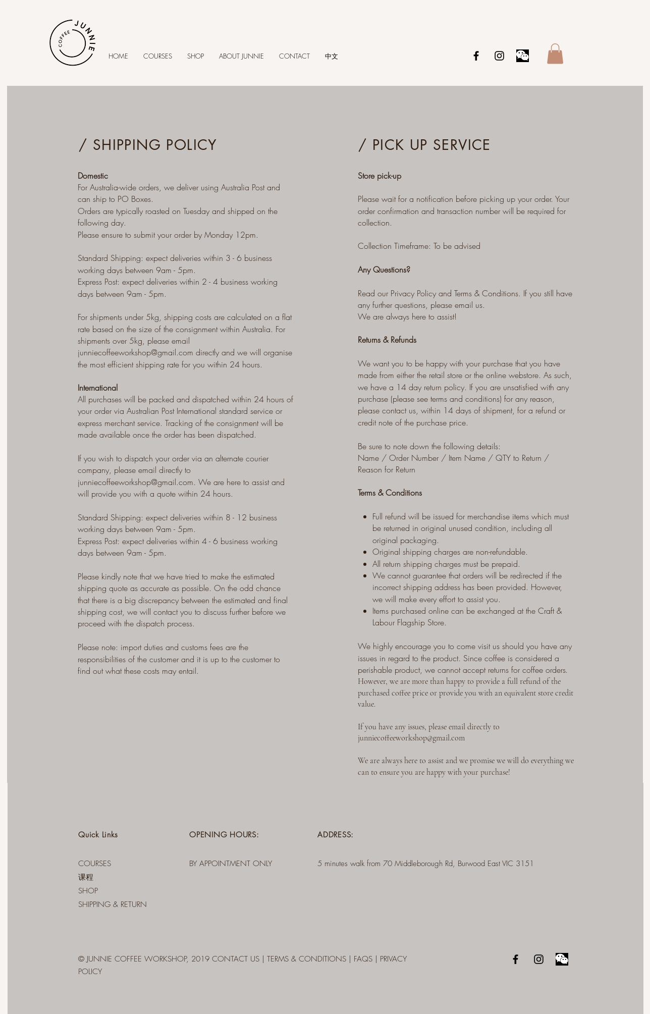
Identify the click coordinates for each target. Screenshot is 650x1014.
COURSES (94, 864)
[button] (555, 53)
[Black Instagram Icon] (499, 55)
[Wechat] (522, 55)
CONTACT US (235, 959)
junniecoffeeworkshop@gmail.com (135, 352)
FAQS (363, 959)
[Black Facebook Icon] (476, 55)
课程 (85, 877)
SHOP (88, 891)
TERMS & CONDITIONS (306, 959)
